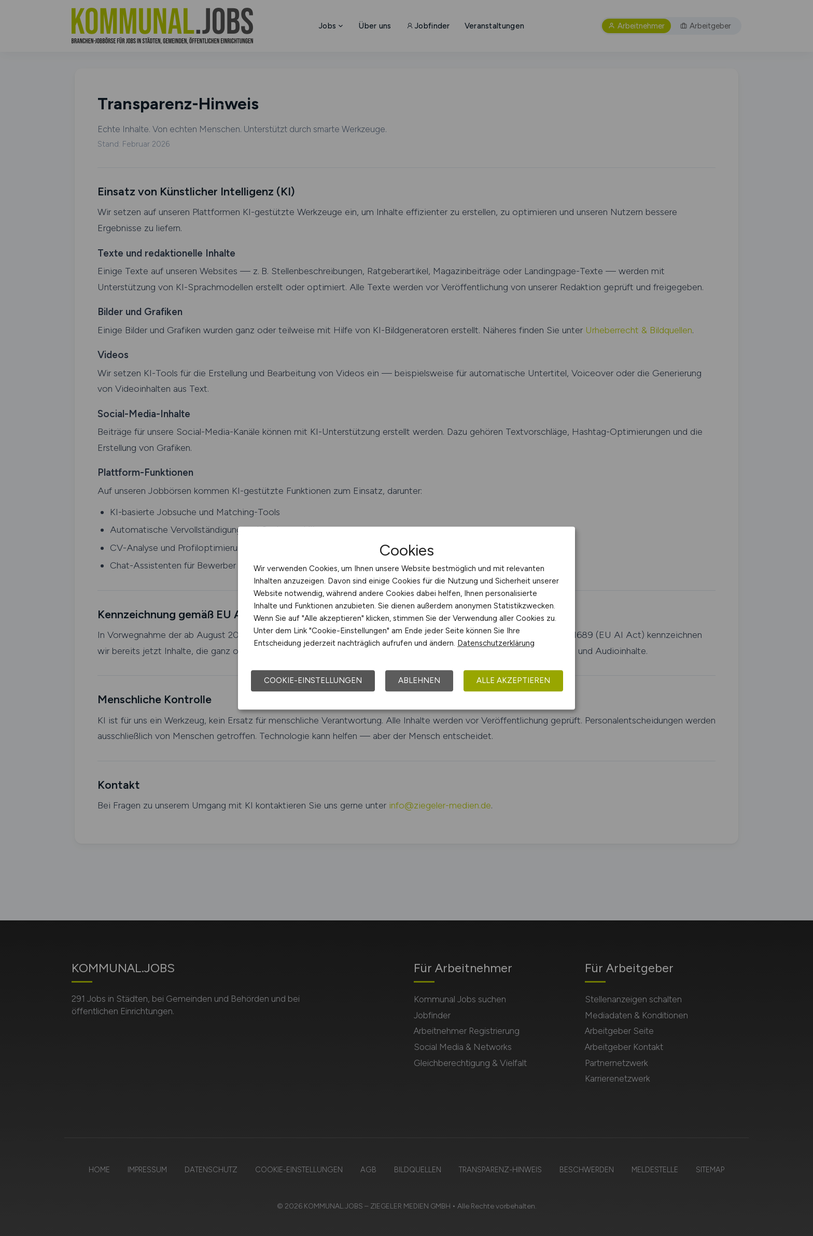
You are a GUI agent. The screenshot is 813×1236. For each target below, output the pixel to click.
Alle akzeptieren (513, 680)
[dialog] (406, 618)
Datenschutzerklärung (496, 643)
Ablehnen (419, 680)
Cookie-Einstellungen (313, 680)
